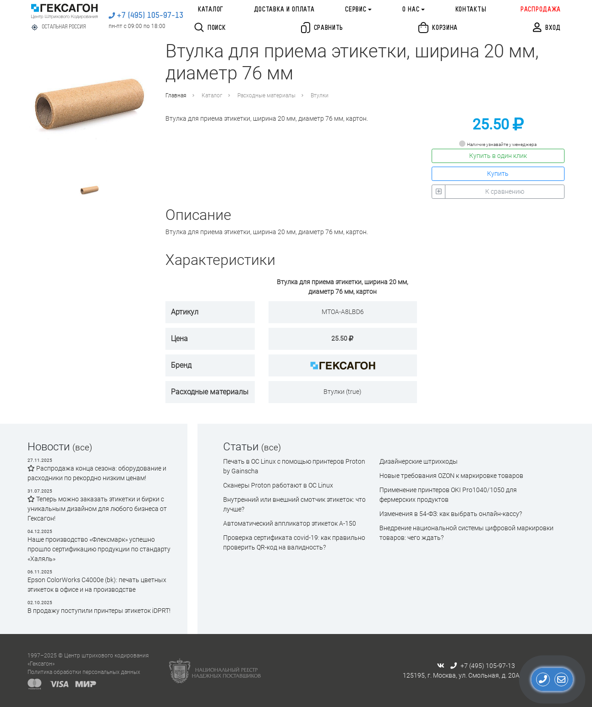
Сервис (355, 9)
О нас (411, 9)
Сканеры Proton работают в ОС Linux (278, 485)
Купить (498, 173)
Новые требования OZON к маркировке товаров (451, 475)
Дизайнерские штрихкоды (418, 461)
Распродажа (541, 9)
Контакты (471, 9)
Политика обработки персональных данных (83, 672)
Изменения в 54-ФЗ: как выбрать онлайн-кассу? (450, 513)
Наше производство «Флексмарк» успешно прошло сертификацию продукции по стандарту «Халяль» (98, 549)
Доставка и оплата (284, 9)
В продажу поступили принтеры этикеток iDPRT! (98, 610)
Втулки (320, 95)
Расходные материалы (266, 95)
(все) (82, 447)
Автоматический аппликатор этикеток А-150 (289, 523)
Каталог (210, 9)
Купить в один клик (498, 155)
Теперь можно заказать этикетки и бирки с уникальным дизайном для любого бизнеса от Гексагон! (97, 508)
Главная (175, 95)
